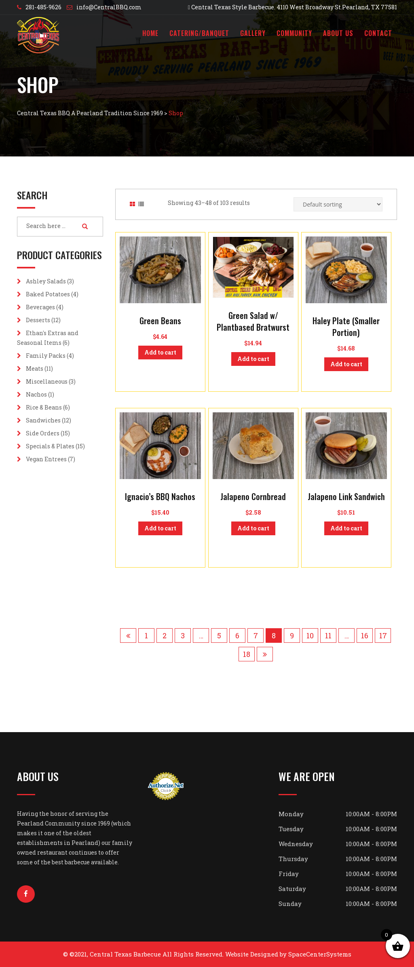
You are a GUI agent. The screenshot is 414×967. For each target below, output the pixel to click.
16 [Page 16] (364, 635)
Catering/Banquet (199, 33)
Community (294, 33)
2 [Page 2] (165, 635)
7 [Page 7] (255, 635)
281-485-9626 (43, 7)
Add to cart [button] (160, 352)
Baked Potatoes (48, 294)
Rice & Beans (44, 407)
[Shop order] (338, 204)
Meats (34, 368)
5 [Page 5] (219, 635)
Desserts (38, 320)
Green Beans (160, 321)
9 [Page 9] (292, 635)
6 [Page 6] (237, 635)
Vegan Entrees (46, 459)
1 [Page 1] (146, 635)
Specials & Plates (50, 446)
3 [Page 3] (183, 635)
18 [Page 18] (246, 654)
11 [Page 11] (328, 635)
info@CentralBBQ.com (109, 7)
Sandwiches (43, 420)
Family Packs (45, 355)
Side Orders (42, 433)
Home (150, 33)
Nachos (36, 394)
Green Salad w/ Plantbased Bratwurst (253, 321)
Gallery (253, 33)
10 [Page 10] (310, 635)
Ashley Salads (46, 281)
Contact (378, 33)
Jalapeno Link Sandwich (346, 496)
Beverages (40, 307)
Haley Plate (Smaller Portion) (346, 326)
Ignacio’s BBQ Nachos (160, 496)
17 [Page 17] (383, 635)
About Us (338, 33)
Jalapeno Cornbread (253, 496)
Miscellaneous (47, 381)
